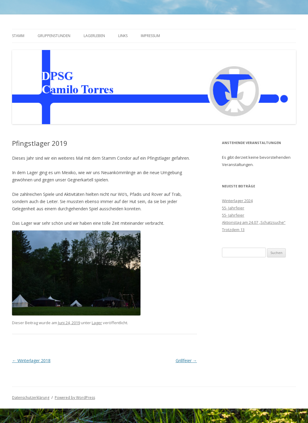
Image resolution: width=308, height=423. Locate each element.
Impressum (150, 35)
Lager (97, 322)
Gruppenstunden (54, 35)
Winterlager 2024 (237, 200)
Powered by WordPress (75, 397)
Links (123, 35)
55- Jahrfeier (233, 208)
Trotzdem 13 (233, 229)
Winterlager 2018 (31, 360)
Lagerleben (94, 35)
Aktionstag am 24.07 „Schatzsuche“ (253, 222)
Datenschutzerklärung (30, 397)
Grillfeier (186, 360)
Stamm (18, 35)
